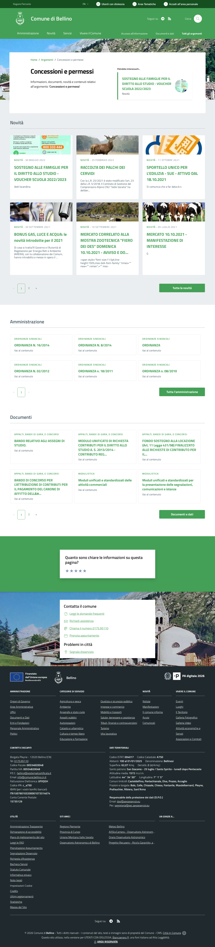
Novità (19, 160)
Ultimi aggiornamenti (21, 896)
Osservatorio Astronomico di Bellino (80, 843)
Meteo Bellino (116, 826)
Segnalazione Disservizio (23, 853)
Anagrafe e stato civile (72, 712)
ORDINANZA (151, 345)
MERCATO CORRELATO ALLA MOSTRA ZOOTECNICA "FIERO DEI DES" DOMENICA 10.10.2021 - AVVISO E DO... (106, 243)
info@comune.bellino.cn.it (31, 777)
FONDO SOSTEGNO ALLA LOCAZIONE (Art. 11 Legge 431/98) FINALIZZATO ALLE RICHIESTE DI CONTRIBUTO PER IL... (169, 447)
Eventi (179, 701)
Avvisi (146, 717)
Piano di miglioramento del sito (27, 837)
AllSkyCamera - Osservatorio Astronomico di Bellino (138, 832)
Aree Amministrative (21, 707)
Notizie (146, 701)
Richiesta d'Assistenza (22, 859)
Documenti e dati (182, 514)
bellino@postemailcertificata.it (34, 773)
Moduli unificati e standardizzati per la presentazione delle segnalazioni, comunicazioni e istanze (168, 485)
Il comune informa (153, 712)
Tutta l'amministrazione (182, 392)
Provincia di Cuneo (70, 832)
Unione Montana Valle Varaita (76, 837)
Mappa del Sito (18, 907)
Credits (14, 891)
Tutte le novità (182, 288)
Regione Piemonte (70, 826)
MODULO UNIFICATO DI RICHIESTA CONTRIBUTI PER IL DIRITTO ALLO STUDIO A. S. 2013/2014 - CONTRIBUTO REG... (103, 447)
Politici (13, 734)
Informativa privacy (21, 875)
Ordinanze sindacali (28, 338)
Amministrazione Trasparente (26, 826)
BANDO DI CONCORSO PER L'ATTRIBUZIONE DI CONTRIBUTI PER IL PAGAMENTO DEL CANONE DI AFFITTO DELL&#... (41, 487)
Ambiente (65, 707)
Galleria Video (183, 723)
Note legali (16, 880)
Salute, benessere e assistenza (118, 717)
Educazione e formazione (74, 739)
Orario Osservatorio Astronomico (127, 837)
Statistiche (16, 902)
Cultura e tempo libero (72, 734)
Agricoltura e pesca (70, 701)
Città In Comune (172, 933)
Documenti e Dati (19, 717)
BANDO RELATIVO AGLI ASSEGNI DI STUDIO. (39, 443)
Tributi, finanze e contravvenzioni (119, 723)
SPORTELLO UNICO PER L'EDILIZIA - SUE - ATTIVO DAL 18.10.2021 (172, 173)
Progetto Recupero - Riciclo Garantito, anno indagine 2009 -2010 (145, 843)
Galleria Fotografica (186, 717)
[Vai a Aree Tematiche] (144, 4)
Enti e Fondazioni (19, 723)
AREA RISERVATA (105, 942)
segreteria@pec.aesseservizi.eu (132, 805)
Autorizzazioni (67, 723)
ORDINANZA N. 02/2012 (31, 371)
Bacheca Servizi (19, 864)
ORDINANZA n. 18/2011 (95, 371)
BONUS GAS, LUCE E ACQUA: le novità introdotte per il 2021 (40, 237)
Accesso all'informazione (134, 33)
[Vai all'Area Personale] (181, 4)
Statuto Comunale (20, 869)
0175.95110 (21, 761)
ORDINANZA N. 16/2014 (31, 345)
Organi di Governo (20, 701)
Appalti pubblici (68, 717)
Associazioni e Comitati (188, 739)
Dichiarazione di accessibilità (25, 832)
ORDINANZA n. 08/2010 (159, 371)
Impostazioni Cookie (21, 886)
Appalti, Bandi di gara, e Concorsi (36, 434)
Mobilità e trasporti (111, 712)
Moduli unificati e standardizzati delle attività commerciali (105, 482)
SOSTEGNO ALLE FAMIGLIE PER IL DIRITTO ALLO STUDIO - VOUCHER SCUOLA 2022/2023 (146, 83)
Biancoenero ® (121, 937)
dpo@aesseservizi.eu (128, 801)
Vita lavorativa (109, 734)
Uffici (13, 712)
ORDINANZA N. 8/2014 (95, 345)
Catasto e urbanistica (71, 728)
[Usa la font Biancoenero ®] (110, 4)
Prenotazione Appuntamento (26, 848)
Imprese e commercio (112, 707)
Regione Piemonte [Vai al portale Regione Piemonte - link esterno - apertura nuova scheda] (22, 4)
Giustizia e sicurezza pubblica (116, 701)
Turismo (105, 728)
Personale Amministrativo (24, 728)
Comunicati (149, 723)
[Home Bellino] (42, 19)
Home (34, 60)
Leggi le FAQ (17, 843)
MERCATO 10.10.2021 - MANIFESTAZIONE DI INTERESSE (167, 240)
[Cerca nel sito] (198, 19)
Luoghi (179, 707)
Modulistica (86, 473)
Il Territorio (181, 712)
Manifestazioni (151, 707)
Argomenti (47, 60)
